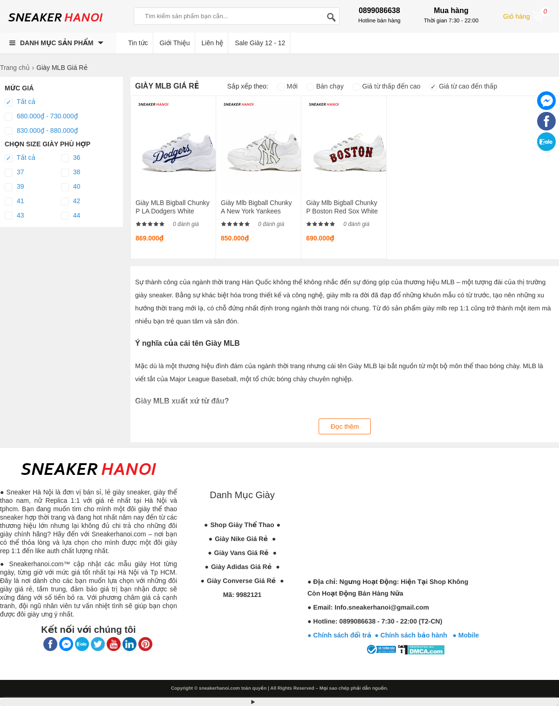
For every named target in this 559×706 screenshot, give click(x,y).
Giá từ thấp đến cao (387, 86)
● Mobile (465, 635)
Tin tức (138, 43)
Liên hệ (213, 43)
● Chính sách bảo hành (413, 635)
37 (14, 172)
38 (70, 172)
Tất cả (20, 102)
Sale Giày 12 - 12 (260, 43)
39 (14, 187)
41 (14, 201)
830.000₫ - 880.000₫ (41, 131)
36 (70, 158)
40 (70, 187)
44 (70, 216)
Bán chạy (325, 86)
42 (70, 201)
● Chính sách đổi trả (339, 635)
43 (14, 216)
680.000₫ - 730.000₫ (41, 116)
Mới (287, 86)
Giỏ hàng (526, 15)
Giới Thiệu (174, 43)
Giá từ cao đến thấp (463, 86)
